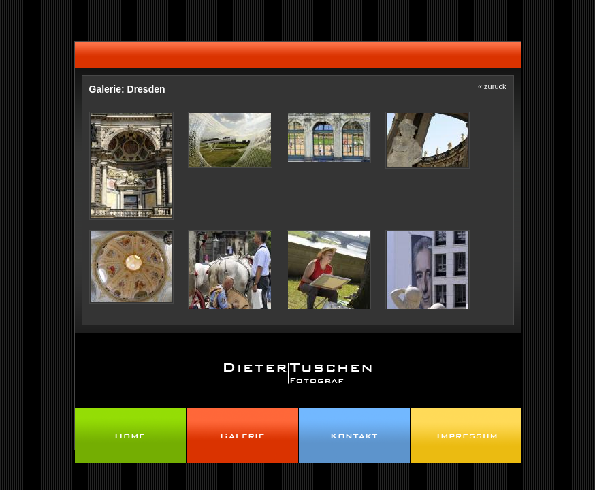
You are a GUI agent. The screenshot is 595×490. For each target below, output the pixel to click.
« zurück (492, 86)
